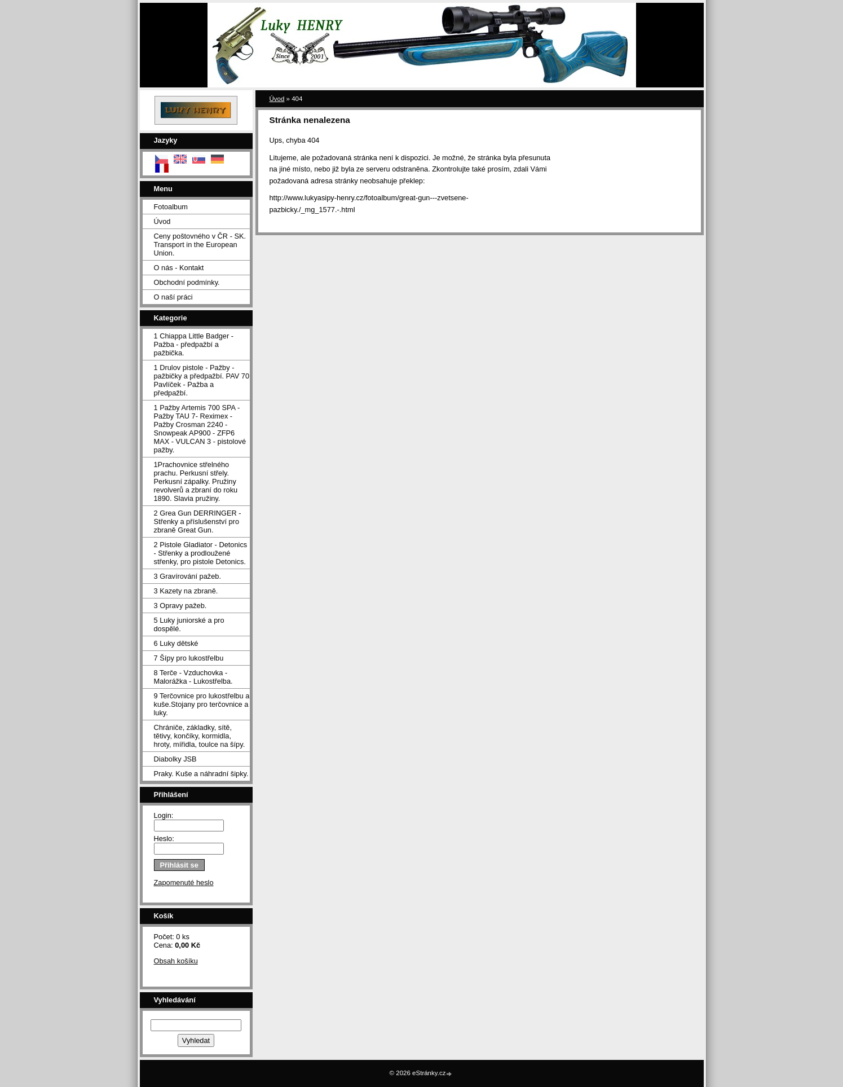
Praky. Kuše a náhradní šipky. (201, 773)
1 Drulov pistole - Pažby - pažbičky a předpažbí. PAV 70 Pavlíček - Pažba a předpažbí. (202, 380)
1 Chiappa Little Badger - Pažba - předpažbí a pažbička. (194, 344)
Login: (164, 815)
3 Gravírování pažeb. (188, 576)
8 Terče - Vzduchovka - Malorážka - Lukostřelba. (193, 676)
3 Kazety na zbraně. (186, 591)
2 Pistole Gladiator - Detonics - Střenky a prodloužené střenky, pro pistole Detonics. (201, 553)
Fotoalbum (171, 207)
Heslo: (164, 838)
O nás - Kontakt (179, 267)
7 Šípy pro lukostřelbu (189, 658)
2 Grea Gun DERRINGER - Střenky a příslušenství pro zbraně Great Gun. (197, 521)
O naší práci (173, 297)
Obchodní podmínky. (187, 282)
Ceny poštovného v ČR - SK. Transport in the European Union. (200, 244)
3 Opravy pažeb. (180, 605)
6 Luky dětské (176, 643)
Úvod (162, 221)
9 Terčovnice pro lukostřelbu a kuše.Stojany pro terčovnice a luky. (202, 704)
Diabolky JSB (175, 759)
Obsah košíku (176, 961)
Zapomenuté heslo (184, 882)
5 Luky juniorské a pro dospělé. (189, 624)
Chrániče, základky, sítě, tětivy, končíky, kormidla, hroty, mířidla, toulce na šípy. (199, 736)
